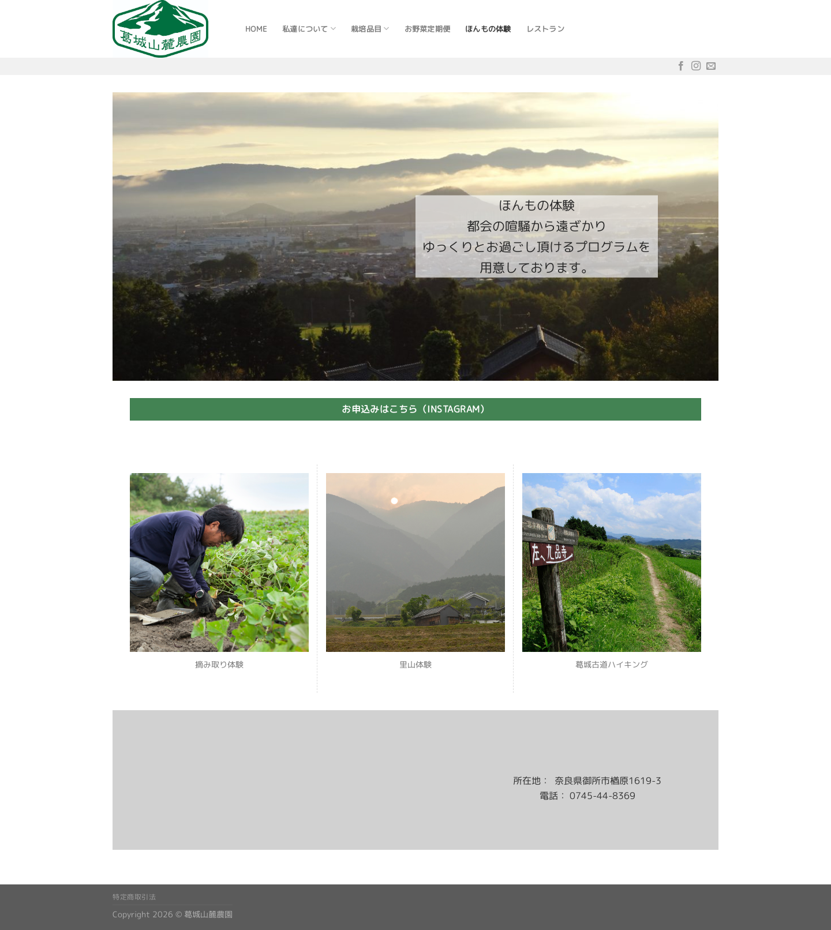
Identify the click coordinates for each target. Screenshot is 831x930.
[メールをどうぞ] (711, 66)
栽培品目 (370, 28)
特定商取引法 (134, 897)
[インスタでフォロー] (696, 66)
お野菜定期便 (428, 29)
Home (256, 29)
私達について (309, 28)
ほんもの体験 (488, 29)
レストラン (545, 29)
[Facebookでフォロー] (681, 66)
